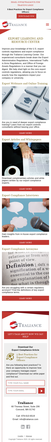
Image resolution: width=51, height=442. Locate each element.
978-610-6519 (28, 416)
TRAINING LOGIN (26, 5)
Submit (41, 391)
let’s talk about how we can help (25, 335)
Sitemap (29, 436)
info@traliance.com (28, 419)
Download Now (26, 16)
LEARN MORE (25, 133)
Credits (20, 436)
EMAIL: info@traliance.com (25, 2)
